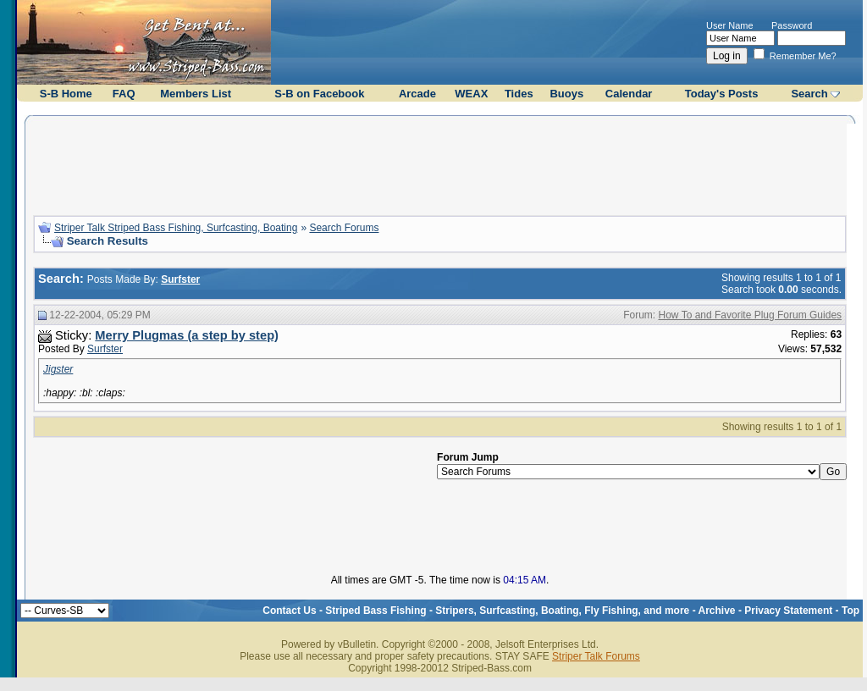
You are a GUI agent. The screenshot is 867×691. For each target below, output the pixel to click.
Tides (519, 93)
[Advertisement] (440, 163)
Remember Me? (795, 56)
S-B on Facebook (319, 93)
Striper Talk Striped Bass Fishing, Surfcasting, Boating (175, 228)
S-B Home (66, 93)
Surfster (105, 349)
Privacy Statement (788, 610)
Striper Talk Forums (596, 656)
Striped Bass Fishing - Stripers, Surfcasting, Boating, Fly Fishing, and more (507, 610)
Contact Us (289, 610)
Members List (195, 93)
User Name (730, 25)
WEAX (471, 93)
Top (850, 610)
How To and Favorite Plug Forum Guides (750, 315)
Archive (717, 610)
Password (791, 25)
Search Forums (343, 228)
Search (809, 93)
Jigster (58, 369)
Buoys (566, 93)
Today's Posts (722, 93)
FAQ (124, 93)
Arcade (417, 93)
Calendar (629, 93)
